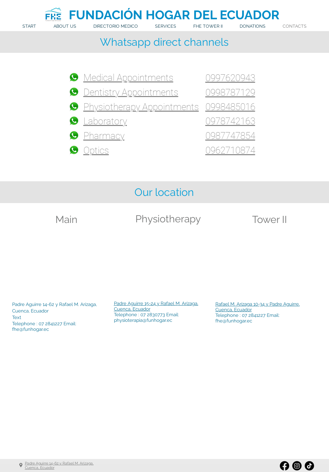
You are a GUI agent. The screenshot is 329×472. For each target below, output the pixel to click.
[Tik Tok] (309, 465)
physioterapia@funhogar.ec (143, 320)
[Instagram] (297, 465)
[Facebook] (284, 465)
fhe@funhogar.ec (30, 329)
